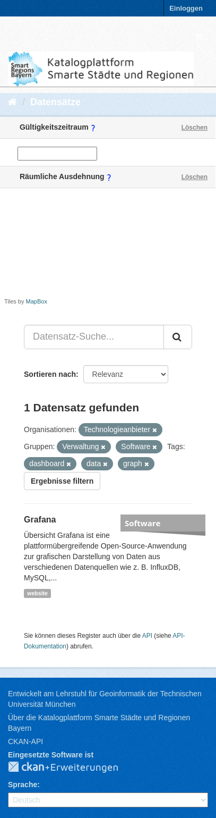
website (37, 593)
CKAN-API (25, 741)
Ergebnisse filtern (62, 481)
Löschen (195, 127)
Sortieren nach (50, 374)
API (147, 635)
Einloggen (186, 8)
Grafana (40, 519)
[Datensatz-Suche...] (94, 337)
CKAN (71, 767)
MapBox (36, 301)
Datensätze (55, 102)
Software (142, 523)
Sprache (22, 784)
